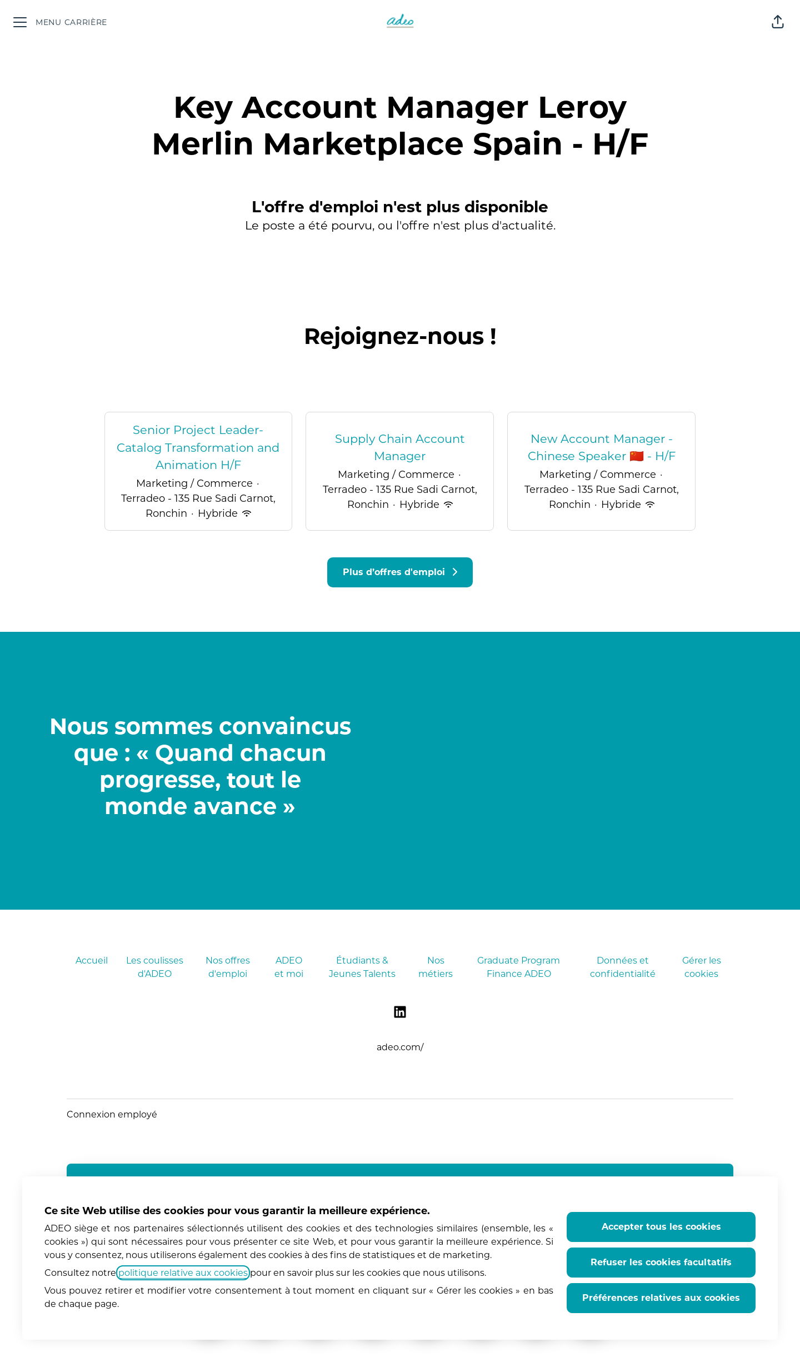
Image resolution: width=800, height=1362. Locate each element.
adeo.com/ (400, 1047)
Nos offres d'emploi (228, 967)
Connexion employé (112, 1114)
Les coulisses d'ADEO (154, 967)
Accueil (92, 960)
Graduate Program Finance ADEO (518, 967)
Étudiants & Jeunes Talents (362, 967)
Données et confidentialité (623, 967)
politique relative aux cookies (183, 1273)
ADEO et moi (288, 967)
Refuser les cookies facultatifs (661, 1262)
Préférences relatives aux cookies (661, 1298)
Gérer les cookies (701, 967)
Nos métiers (435, 967)
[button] (777, 22)
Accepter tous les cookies (661, 1226)
